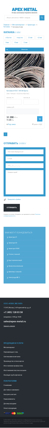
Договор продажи (10, 404)
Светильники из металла (12, 357)
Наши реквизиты (9, 399)
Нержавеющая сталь (11, 352)
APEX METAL (24, 9)
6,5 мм (40, 37)
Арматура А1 (13, 237)
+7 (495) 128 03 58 (13, 313)
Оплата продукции (10, 408)
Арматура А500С (14, 249)
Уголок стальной (14, 254)
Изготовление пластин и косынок (15, 371)
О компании (8, 385)
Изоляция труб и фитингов (13, 375)
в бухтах (8, 37)
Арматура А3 (13, 243)
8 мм (7, 42)
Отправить (12, 208)
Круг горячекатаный (15, 261)
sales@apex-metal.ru (15, 322)
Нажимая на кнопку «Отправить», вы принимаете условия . (22, 215)
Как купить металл (10, 395)
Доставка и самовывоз (11, 390)
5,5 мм (30, 37)
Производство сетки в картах (14, 361)
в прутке (20, 37)
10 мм (16, 42)
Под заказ (11, 125)
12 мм (25, 42)
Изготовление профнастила (13, 366)
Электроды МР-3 (14, 278)
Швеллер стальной (15, 272)
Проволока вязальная (16, 266)
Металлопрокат (9, 348)
